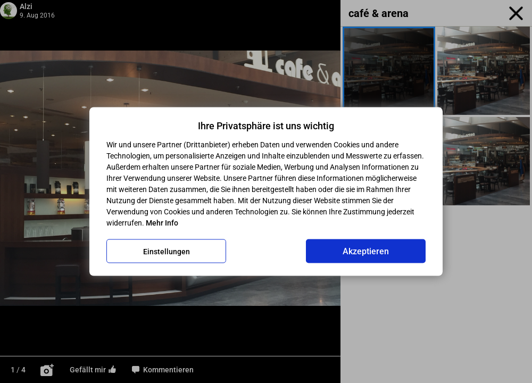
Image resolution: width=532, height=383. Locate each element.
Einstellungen (166, 251)
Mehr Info (162, 223)
